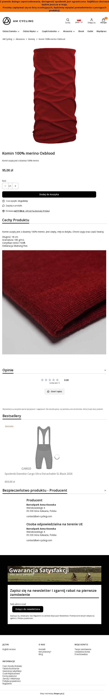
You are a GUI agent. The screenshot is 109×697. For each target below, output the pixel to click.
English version (9, 649)
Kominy (31, 39)
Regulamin (7, 683)
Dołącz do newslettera (28, 609)
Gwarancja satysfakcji (12, 671)
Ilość (4, 181)
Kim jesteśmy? (45, 651)
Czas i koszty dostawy (12, 666)
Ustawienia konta (82, 651)
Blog (41, 654)
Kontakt (42, 649)
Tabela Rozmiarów (11, 668)
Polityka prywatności (12, 681)
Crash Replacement (11, 673)
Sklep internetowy (51, 693)
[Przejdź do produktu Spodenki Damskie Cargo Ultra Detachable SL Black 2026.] (44, 447)
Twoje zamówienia (83, 649)
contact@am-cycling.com (39, 516)
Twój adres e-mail (18, 604)
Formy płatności (10, 676)
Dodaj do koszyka (49, 194)
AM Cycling (7, 39)
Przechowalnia (81, 654)
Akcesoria (20, 39)
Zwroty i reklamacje (11, 678)
